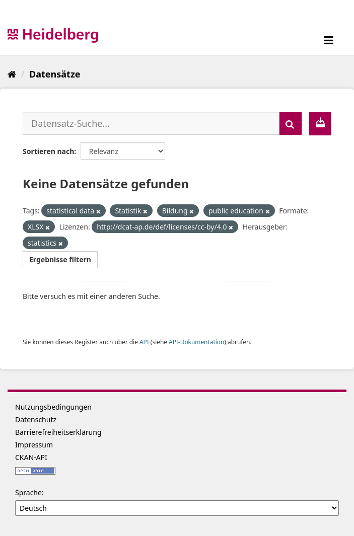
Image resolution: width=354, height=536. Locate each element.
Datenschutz (35, 419)
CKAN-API (31, 457)
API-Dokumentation (196, 342)
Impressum (34, 444)
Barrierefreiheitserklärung (58, 432)
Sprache (28, 492)
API (144, 342)
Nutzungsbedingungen (53, 407)
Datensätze (54, 74)
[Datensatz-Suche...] (151, 123)
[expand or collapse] (328, 40)
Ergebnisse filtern (60, 259)
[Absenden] (290, 123)
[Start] (12, 74)
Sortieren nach (48, 151)
